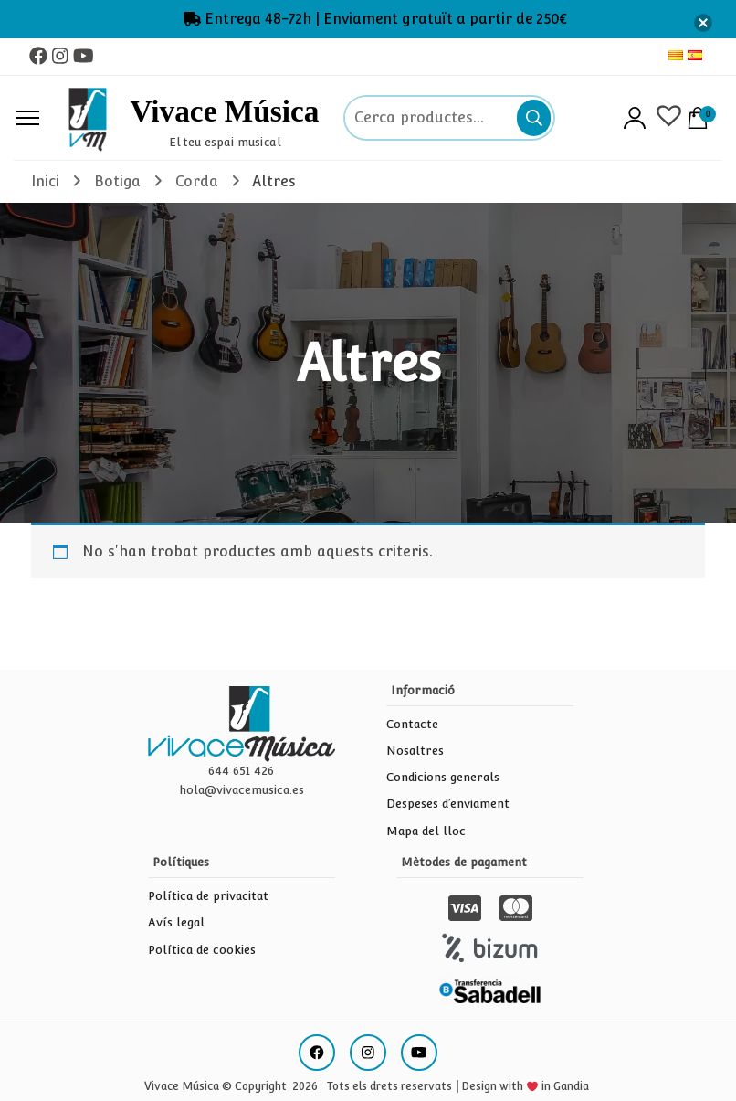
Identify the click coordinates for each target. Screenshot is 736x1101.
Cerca (534, 118)
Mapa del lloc (426, 831)
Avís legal (176, 922)
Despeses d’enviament (448, 803)
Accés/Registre (634, 118)
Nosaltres (415, 750)
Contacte (412, 724)
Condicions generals (442, 777)
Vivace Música (224, 112)
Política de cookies (202, 950)
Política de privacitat (208, 896)
